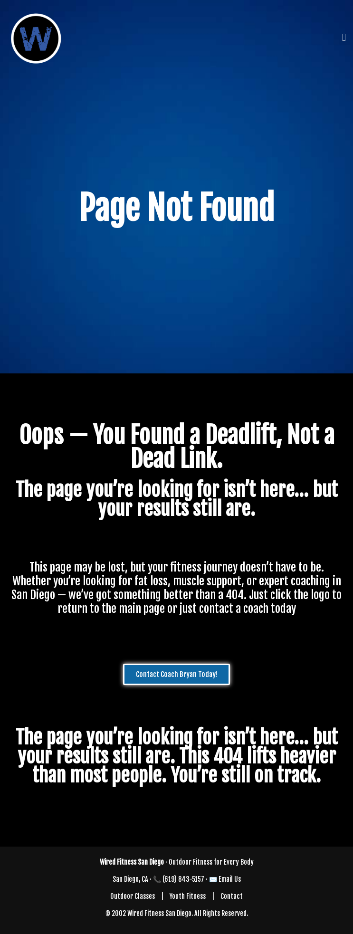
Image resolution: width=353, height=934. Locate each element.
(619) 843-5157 (183, 879)
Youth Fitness (188, 896)
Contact (231, 896)
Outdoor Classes (132, 896)
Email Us (230, 879)
